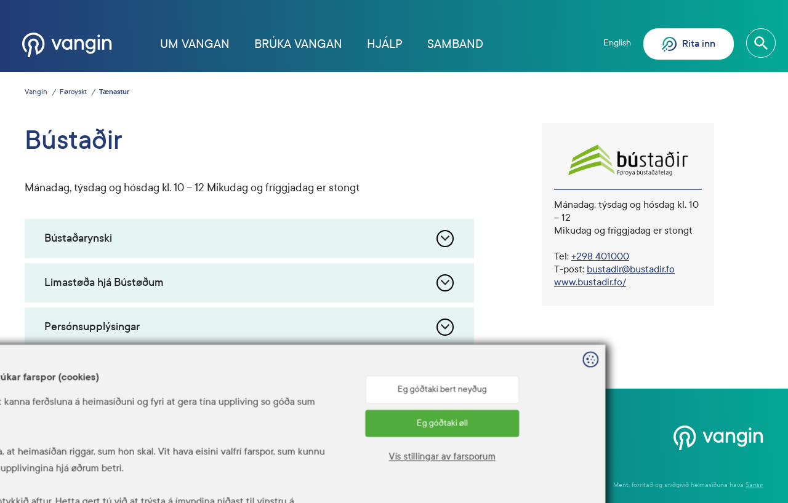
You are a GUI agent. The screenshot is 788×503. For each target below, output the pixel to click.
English (617, 43)
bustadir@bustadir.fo (631, 269)
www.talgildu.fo (271, 451)
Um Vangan (195, 44)
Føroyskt (73, 92)
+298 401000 (600, 256)
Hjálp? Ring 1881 (529, 435)
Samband (455, 44)
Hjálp (385, 44)
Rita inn (688, 44)
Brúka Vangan (298, 44)
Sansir (754, 485)
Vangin (36, 92)
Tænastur (114, 92)
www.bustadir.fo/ (590, 282)
